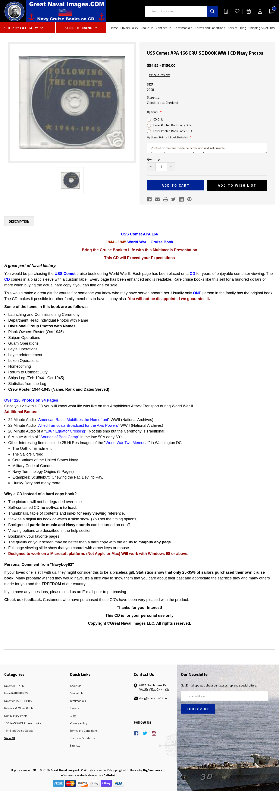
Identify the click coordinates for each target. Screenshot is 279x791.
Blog (243, 27)
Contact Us (163, 27)
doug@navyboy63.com (154, 698)
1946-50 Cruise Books (18, 730)
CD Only (158, 119)
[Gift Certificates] (249, 11)
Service (233, 27)
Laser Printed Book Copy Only (172, 125)
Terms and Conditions (210, 27)
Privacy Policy (129, 27)
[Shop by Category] (29, 27)
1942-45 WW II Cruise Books (22, 723)
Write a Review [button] (159, 75)
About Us (147, 27)
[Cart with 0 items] (272, 11)
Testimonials (183, 27)
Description (19, 221)
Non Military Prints (16, 715)
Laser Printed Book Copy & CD (172, 131)
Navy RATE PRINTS (16, 693)
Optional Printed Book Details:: (168, 137)
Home (114, 27)
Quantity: (153, 159)
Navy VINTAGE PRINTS (18, 700)
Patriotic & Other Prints (19, 708)
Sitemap (75, 745)
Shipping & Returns (261, 27)
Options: (153, 112)
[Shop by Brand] (81, 27)
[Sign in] (260, 11)
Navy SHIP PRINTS (15, 686)
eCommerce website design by (81, 775)
